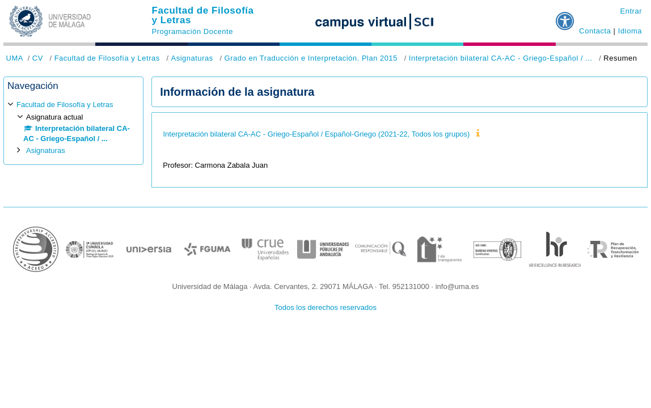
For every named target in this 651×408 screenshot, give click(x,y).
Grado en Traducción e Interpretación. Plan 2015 (311, 58)
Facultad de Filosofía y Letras (203, 15)
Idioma (630, 31)
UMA (14, 58)
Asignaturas (192, 58)
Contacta (595, 31)
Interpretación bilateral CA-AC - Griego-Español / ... (501, 58)
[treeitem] (73, 127)
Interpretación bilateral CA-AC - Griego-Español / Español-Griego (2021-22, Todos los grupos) (316, 134)
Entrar (631, 11)
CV (37, 58)
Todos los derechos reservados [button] (325, 307)
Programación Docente (192, 31)
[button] (565, 16)
